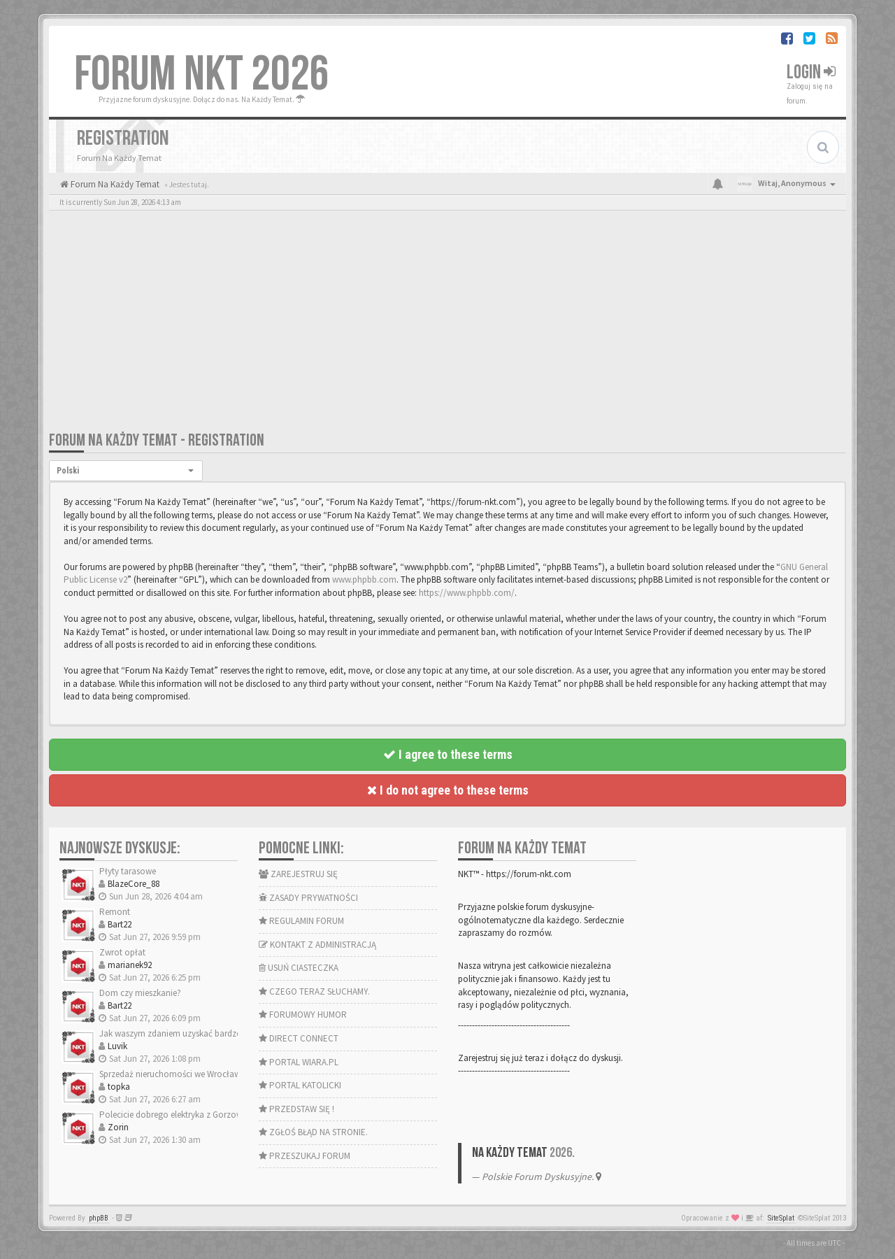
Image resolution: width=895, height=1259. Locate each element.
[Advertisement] (447, 325)
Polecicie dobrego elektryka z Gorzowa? (175, 1115)
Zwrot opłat (122, 952)
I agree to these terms (448, 754)
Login (811, 72)
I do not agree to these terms (448, 790)
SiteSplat (781, 1218)
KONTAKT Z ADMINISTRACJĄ (317, 945)
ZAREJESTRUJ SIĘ (298, 874)
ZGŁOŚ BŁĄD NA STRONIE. (313, 1132)
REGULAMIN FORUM (301, 921)
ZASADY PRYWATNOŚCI (308, 898)
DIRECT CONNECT (298, 1038)
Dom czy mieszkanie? (140, 993)
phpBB (98, 1218)
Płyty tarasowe (127, 871)
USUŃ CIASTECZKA (298, 968)
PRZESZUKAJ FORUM (304, 1156)
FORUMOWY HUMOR (303, 1014)
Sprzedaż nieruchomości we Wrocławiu (173, 1074)
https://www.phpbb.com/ (467, 593)
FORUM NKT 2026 (201, 74)
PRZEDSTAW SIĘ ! (296, 1109)
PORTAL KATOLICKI (300, 1085)
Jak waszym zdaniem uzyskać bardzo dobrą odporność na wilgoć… (229, 1033)
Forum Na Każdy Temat (114, 184)
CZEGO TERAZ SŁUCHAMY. (314, 991)
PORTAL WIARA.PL (298, 1062)
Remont (114, 912)
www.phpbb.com (364, 579)
